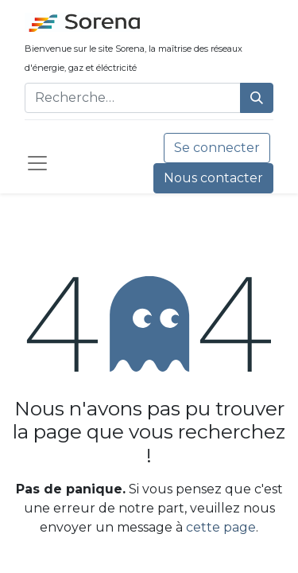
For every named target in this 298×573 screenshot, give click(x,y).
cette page (221, 527)
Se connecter (217, 147)
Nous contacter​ (213, 177)
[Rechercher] (256, 98)
